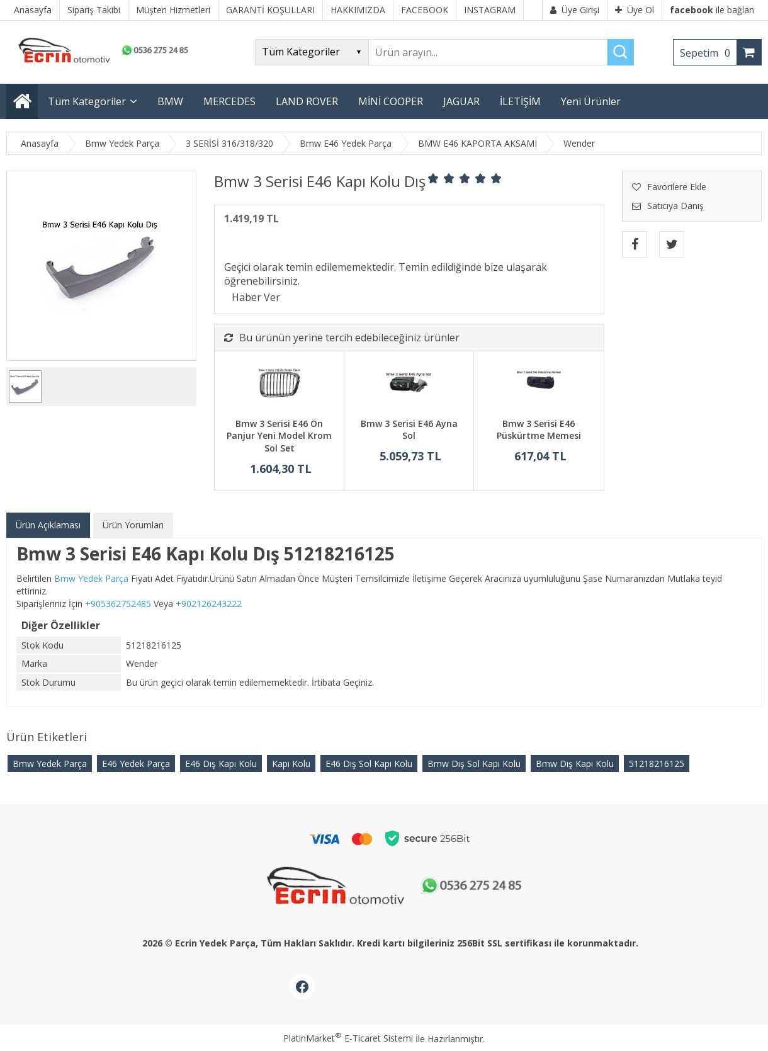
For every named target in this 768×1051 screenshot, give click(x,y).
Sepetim (708, 53)
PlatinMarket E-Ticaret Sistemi (348, 1038)
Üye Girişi (574, 10)
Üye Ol (634, 10)
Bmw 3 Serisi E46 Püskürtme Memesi (539, 430)
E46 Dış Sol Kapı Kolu (368, 764)
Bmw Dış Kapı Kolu (575, 764)
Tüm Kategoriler (87, 101)
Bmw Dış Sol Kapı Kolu (474, 764)
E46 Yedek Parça (136, 764)
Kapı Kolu (291, 764)
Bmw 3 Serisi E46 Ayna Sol (409, 430)
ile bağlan (712, 10)
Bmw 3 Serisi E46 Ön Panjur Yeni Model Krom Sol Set (279, 436)
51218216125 (656, 764)
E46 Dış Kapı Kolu (221, 764)
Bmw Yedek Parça (50, 764)
